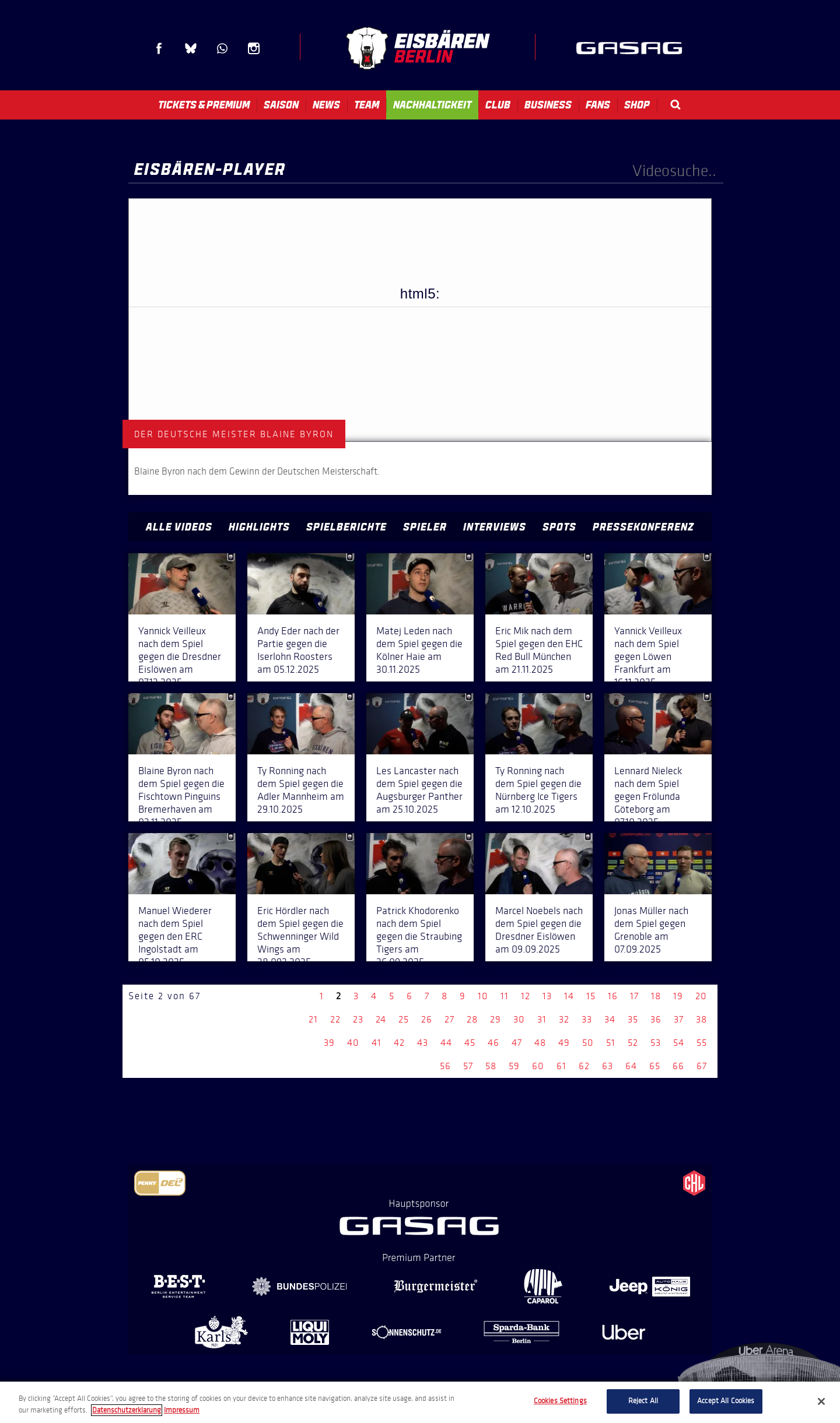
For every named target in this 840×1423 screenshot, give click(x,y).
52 (633, 1042)
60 (538, 1066)
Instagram (254, 48)
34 (609, 1019)
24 (381, 1019)
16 (613, 996)
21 (313, 1019)
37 (679, 1019)
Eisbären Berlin (418, 48)
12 (525, 996)
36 (656, 1019)
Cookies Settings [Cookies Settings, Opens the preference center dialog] (560, 1401)
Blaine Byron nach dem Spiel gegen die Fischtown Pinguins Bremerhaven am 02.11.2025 (181, 796)
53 (655, 1042)
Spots (559, 527)
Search (675, 104)
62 (584, 1066)
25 (403, 1019)
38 (701, 1019)
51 (610, 1042)
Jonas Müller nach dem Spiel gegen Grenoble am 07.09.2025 (651, 929)
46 (493, 1042)
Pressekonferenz (643, 527)
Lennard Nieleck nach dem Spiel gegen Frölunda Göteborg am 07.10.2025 (648, 796)
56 (445, 1066)
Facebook (159, 48)
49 (564, 1042)
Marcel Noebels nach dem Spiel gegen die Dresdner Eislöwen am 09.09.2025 (539, 929)
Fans (598, 105)
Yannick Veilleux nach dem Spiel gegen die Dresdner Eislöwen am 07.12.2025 (179, 656)
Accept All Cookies (725, 1401)
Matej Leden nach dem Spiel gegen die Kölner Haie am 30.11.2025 (419, 650)
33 (587, 1019)
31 (542, 1019)
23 (358, 1019)
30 (519, 1019)
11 (505, 996)
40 (353, 1042)
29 (495, 1019)
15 (591, 996)
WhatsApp (222, 48)
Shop (637, 105)
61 (561, 1066)
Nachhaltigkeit (432, 105)
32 (564, 1019)
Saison (281, 105)
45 (469, 1042)
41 (377, 1042)
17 (634, 996)
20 (701, 996)
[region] (420, 1402)
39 (329, 1042)
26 (426, 1019)
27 (449, 1019)
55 (701, 1042)
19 (678, 996)
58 (490, 1066)
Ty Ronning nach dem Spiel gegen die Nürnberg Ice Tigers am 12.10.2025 (538, 790)
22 (335, 1019)
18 (656, 996)
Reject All (643, 1401)
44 (446, 1042)
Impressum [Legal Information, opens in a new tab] (182, 1410)
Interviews (494, 527)
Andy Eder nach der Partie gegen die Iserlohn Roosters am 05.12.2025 (298, 650)
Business (548, 105)
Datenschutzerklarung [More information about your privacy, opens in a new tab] (126, 1410)
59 (514, 1066)
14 (569, 996)
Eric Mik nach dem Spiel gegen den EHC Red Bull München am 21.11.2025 (539, 650)
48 (540, 1042)
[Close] (821, 1401)
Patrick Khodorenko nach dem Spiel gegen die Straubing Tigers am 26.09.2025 (419, 936)
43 (422, 1042)
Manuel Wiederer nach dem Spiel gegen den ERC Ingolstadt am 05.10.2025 (175, 936)
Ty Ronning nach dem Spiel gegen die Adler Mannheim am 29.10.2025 (300, 790)
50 (588, 1042)
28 (472, 1019)
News (326, 105)
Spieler (425, 527)
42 (399, 1042)
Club (497, 105)
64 (631, 1066)
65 (654, 1066)
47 (517, 1042)
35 (633, 1019)
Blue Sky (191, 48)
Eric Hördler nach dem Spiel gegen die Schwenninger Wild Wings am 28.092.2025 (300, 936)
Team (366, 105)
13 (547, 996)
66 (678, 1066)
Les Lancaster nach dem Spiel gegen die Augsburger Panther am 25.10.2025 (419, 790)
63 (607, 1066)
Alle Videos (179, 527)
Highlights (259, 527)
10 (483, 996)
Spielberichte (346, 527)
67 (701, 1066)
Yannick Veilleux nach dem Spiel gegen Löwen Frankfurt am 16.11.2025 (648, 656)
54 (678, 1042)
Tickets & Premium (204, 105)
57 (468, 1066)
